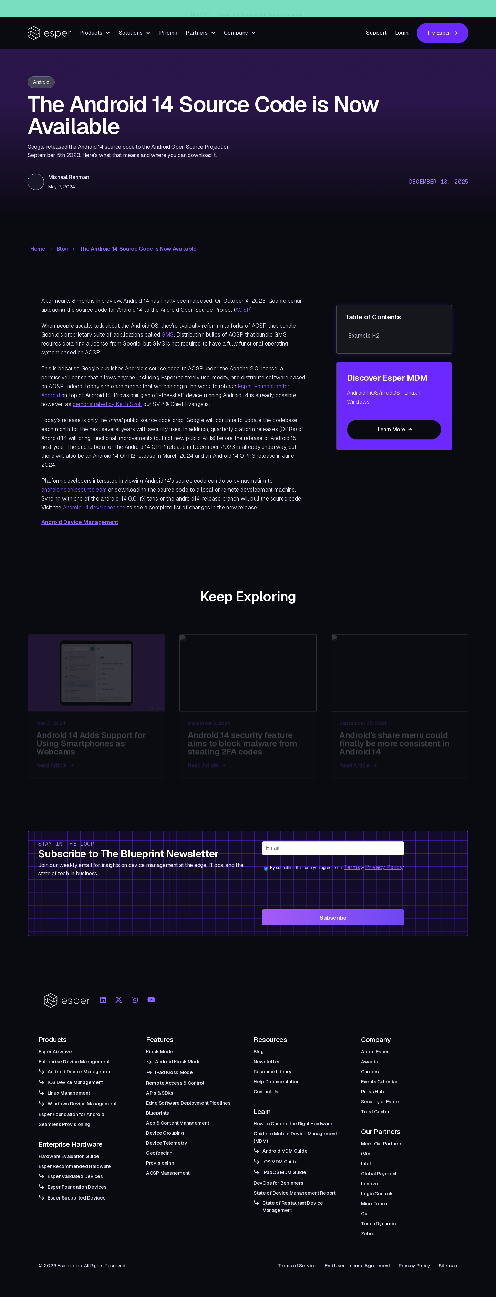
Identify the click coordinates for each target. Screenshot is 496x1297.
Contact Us (266, 1092)
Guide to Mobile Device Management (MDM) (295, 1137)
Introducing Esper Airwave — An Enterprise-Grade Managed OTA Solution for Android (260, 9)
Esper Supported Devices (77, 1198)
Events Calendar (379, 1082)
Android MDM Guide (284, 1151)
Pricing (168, 33)
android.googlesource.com (74, 489)
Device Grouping (165, 1133)
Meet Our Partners (381, 1144)
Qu (364, 1214)
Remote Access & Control (175, 1083)
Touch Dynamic (378, 1224)
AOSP (242, 309)
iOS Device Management (75, 1082)
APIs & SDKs (159, 1093)
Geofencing (159, 1153)
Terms (352, 867)
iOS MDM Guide (279, 1162)
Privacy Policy (384, 867)
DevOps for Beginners (278, 1183)
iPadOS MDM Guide (284, 1172)
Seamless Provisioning (64, 1124)
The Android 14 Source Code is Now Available (137, 249)
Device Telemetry (166, 1143)
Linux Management (69, 1093)
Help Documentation (277, 1082)
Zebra (367, 1234)
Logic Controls (377, 1194)
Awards (369, 1062)
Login (402, 33)
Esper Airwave (55, 1052)
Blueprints (157, 1113)
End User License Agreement (357, 1266)
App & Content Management (177, 1123)
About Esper (375, 1052)
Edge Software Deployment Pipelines (188, 1103)
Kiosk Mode (159, 1052)
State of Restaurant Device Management (292, 1206)
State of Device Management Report (295, 1193)
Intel (366, 1164)
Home (37, 249)
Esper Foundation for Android (71, 1114)
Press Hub (372, 1092)
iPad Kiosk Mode (174, 1072)
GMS (168, 334)
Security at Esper (380, 1102)
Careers (370, 1072)
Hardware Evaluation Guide (69, 1156)
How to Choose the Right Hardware (293, 1124)
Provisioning (160, 1163)
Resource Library (273, 1072)
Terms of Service (297, 1266)
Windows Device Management (82, 1104)
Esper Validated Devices (75, 1176)
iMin (365, 1154)
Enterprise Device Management (74, 1062)
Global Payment (379, 1174)
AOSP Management (168, 1173)
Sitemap (447, 1266)
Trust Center (375, 1112)
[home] (49, 32)
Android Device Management (79, 522)
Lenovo (369, 1184)
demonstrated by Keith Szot (107, 404)
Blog (62, 249)
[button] (95, 32)
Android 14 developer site (94, 507)
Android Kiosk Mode (178, 1062)
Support (376, 33)
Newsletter (267, 1062)
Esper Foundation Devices (77, 1187)
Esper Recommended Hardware (75, 1166)
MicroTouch (374, 1204)
